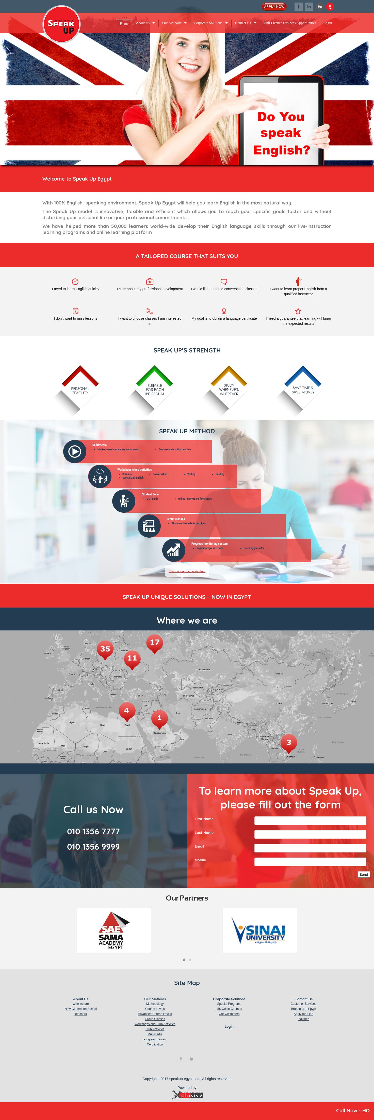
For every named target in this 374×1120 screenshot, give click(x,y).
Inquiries (303, 1019)
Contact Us (243, 23)
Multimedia (155, 1034)
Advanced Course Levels (155, 1014)
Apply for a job (303, 1014)
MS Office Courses (229, 1009)
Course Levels (155, 1009)
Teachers (80, 1014)
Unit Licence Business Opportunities (290, 23)
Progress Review (155, 1039)
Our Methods (171, 23)
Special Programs (229, 1004)
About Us (143, 23)
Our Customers (229, 1014)
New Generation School (80, 1009)
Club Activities (155, 1029)
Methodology (155, 1004)
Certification (155, 1044)
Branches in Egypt (303, 1009)
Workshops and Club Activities (155, 1024)
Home (124, 24)
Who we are (81, 1004)
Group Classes (155, 1019)
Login (327, 23)
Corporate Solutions (208, 23)
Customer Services (303, 1004)
